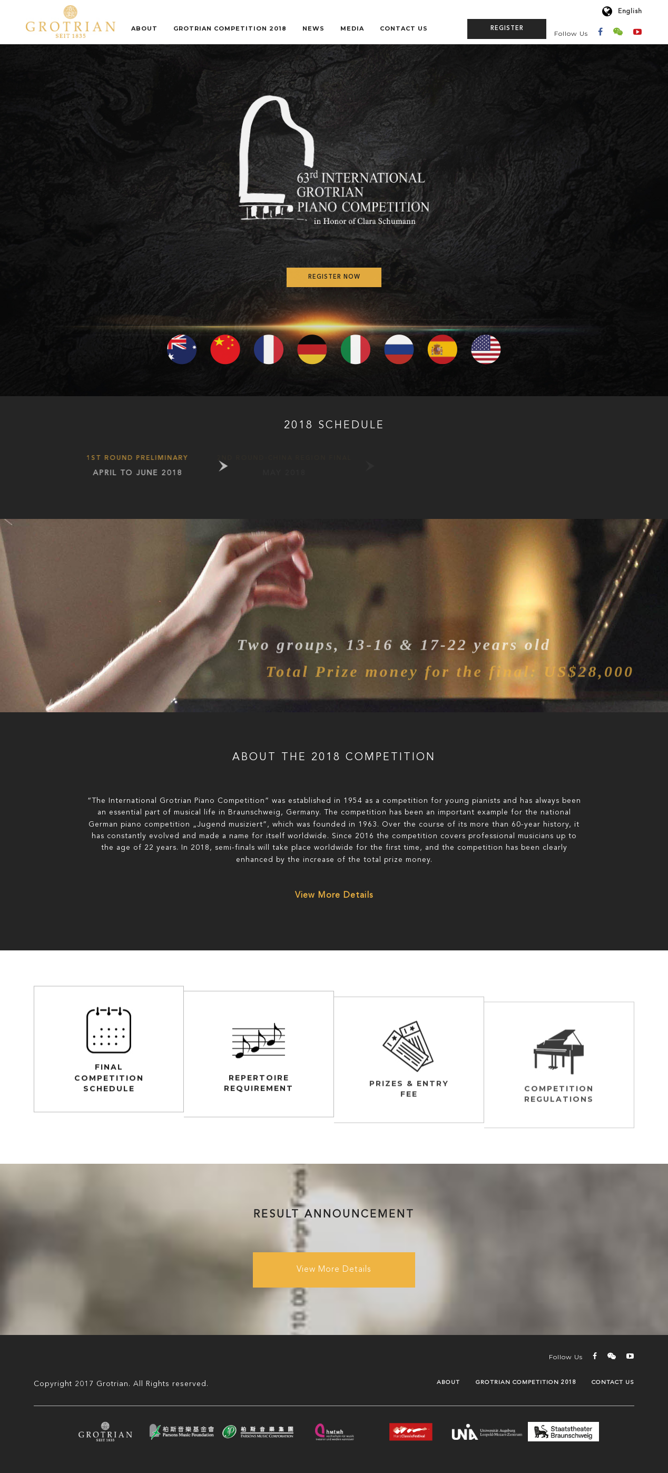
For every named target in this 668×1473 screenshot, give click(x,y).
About (144, 28)
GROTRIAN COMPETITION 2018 (230, 28)
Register (507, 29)
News (313, 28)
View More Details (334, 895)
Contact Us (404, 28)
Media (352, 28)
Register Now (334, 277)
